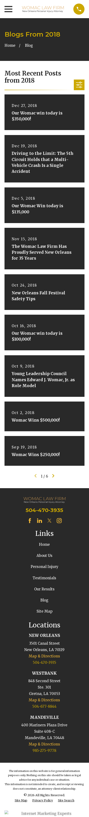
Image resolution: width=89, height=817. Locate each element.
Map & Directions (44, 656)
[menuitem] (21, 800)
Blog (44, 600)
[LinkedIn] (39, 520)
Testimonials (44, 578)
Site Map (44, 611)
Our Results (44, 589)
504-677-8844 (44, 706)
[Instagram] (59, 520)
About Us (44, 555)
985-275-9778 (44, 750)
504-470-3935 (44, 510)
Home (44, 544)
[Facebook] (29, 520)
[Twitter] (49, 520)
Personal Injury (44, 566)
